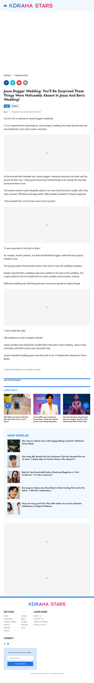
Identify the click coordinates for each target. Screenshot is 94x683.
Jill (7, 112)
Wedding (15, 106)
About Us (37, 616)
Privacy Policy (40, 625)
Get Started (20, 664)
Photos (7, 628)
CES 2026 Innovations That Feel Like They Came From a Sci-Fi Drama (16, 419)
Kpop (23, 628)
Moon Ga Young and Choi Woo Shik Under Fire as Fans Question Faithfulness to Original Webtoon (52, 505)
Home (6, 616)
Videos (6, 631)
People (7, 125)
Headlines (8, 619)
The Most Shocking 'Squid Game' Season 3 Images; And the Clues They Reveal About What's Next (75, 419)
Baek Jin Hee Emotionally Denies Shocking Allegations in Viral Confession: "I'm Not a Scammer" (50, 473)
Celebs (24, 622)
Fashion (24, 625)
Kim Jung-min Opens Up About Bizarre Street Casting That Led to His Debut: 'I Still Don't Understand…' (53, 489)
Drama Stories (10, 622)
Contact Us (39, 619)
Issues (24, 616)
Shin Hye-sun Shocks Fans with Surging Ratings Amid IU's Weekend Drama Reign (53, 442)
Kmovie (7, 625)
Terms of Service (41, 622)
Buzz (23, 619)
